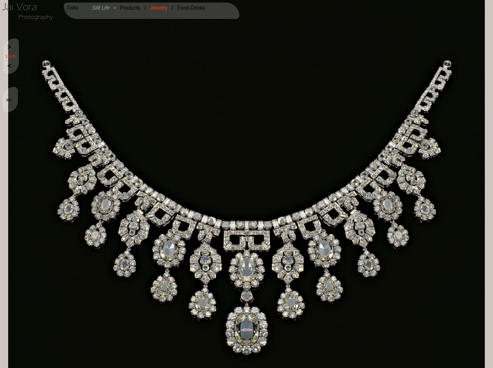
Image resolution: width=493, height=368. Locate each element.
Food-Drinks (191, 8)
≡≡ (9, 100)
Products (130, 8)
